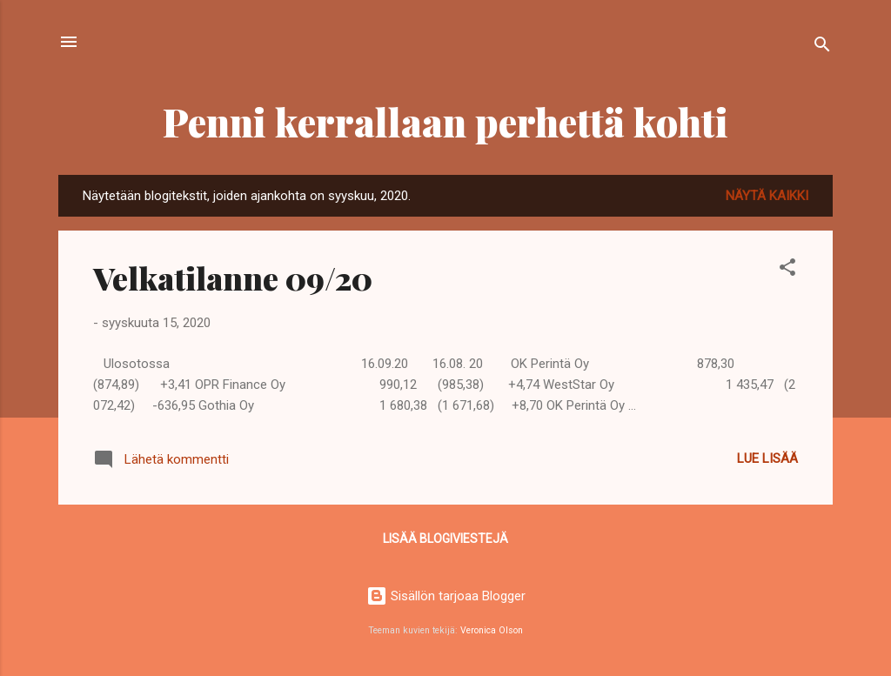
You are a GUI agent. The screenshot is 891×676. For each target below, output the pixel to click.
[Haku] (822, 47)
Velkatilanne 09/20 (232, 277)
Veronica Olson (491, 630)
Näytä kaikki (767, 196)
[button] (787, 270)
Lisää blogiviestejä (445, 538)
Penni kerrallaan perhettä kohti (445, 121)
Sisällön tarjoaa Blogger (446, 596)
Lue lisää (767, 458)
